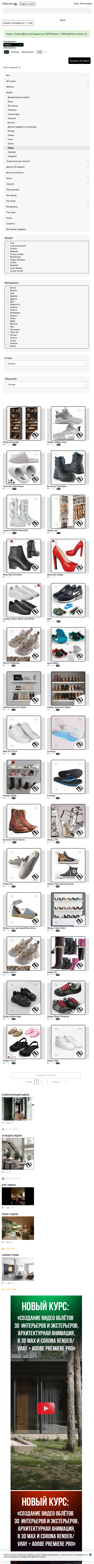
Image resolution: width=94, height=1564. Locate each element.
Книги (11, 143)
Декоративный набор (18, 97)
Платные (15, 52)
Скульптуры (14, 114)
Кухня (9, 178)
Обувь (11, 148)
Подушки (12, 156)
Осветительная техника (18, 161)
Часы (10, 139)
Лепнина (12, 110)
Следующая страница (46, 1075)
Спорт (9, 218)
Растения (11, 201)
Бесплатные (27, 52)
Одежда (12, 152)
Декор (9, 92)
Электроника (12, 190)
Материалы (12, 207)
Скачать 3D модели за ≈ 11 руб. (18, 23)
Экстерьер (11, 195)
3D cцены (11, 81)
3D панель (13, 106)
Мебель (10, 87)
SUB (39, 52)
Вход (76, 3)
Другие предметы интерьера (22, 127)
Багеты (11, 122)
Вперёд (56, 1082)
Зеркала (12, 118)
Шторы (11, 131)
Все (6, 52)
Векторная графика (16, 229)
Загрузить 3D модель (79, 61)
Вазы (10, 101)
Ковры (11, 135)
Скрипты (10, 223)
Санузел (10, 184)
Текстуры (11, 212)
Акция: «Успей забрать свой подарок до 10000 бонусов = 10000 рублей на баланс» (46, 34)
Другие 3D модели (15, 167)
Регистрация (86, 3)
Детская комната (15, 172)
